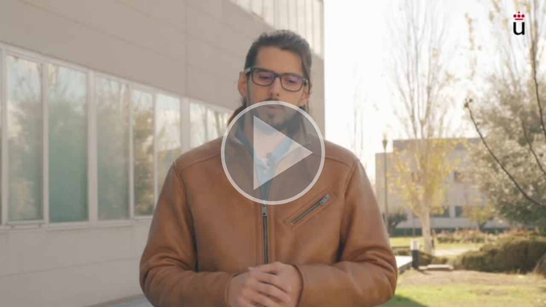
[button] (273, 153)
